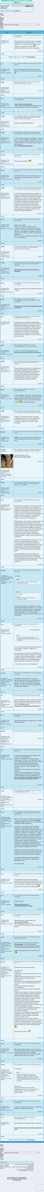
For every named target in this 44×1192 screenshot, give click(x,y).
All (26, 57)
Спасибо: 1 (40, 76)
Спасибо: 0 (40, 51)
